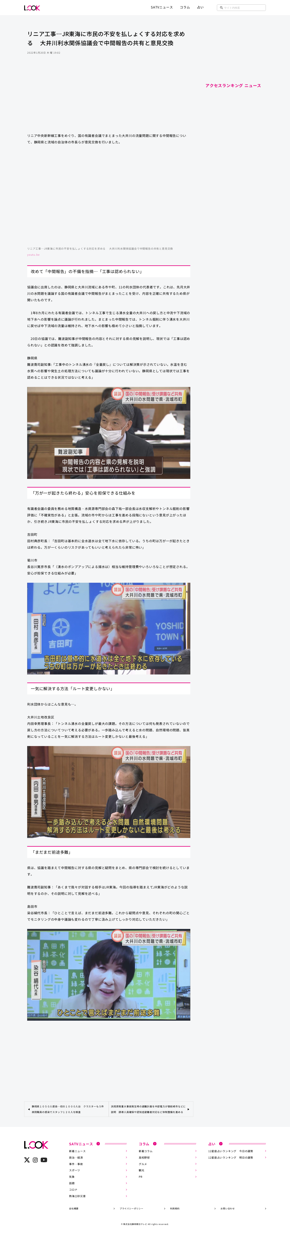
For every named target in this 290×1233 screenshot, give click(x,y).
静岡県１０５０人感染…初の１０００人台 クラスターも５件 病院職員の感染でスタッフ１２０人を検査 (69, 1109)
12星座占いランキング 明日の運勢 (230, 1157)
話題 (72, 1183)
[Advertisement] (108, 97)
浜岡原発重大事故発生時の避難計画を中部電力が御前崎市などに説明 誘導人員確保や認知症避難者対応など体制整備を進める (148, 1109)
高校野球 (144, 1157)
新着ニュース (77, 1151)
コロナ (73, 1189)
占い (200, 7)
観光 (141, 1170)
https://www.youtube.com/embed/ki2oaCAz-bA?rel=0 (108, 198)
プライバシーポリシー (131, 1208)
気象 (72, 1177)
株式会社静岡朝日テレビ (135, 1224)
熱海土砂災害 (77, 1196)
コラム (185, 7)
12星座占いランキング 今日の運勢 (230, 1151)
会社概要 (74, 1208)
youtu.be (33, 254)
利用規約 (175, 1208)
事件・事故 (76, 1164)
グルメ (143, 1164)
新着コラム (146, 1151)
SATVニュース (162, 7)
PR (140, 1177)
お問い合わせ (228, 1208)
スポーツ (74, 1170)
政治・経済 (76, 1157)
